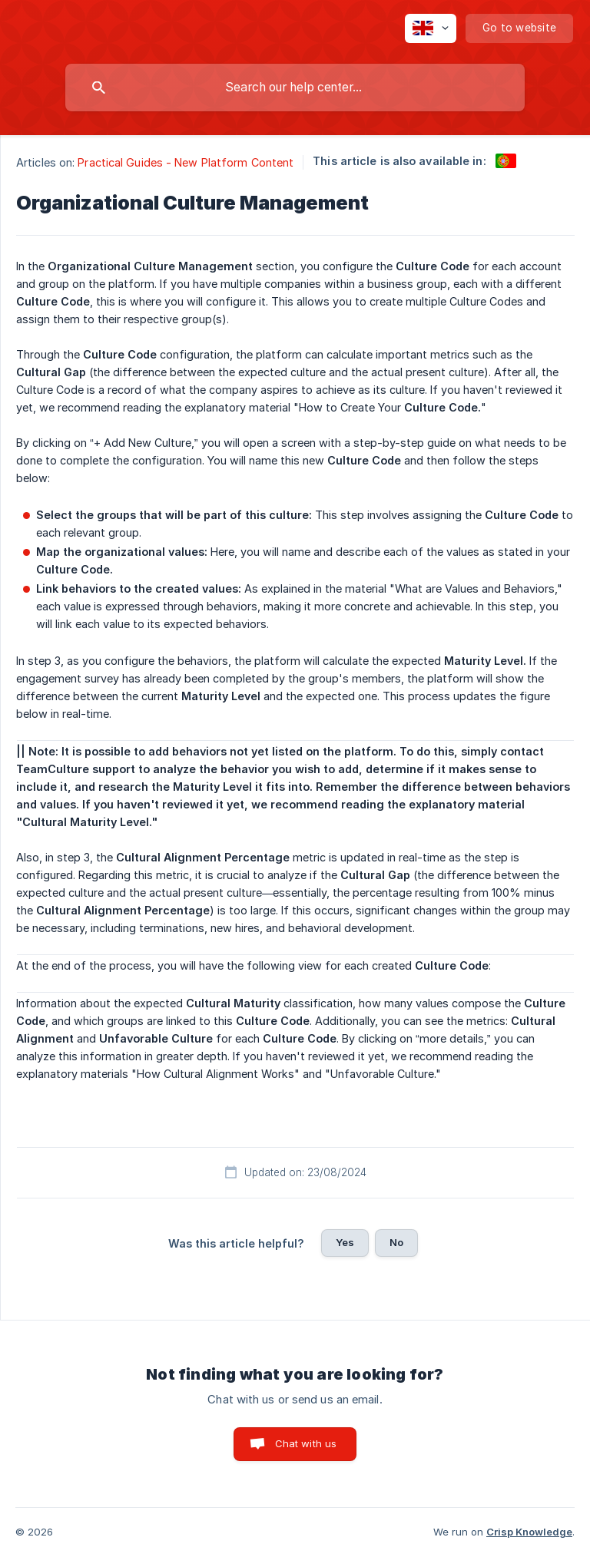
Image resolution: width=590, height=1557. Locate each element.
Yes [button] (345, 1242)
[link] (506, 161)
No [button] (396, 1242)
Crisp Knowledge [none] (529, 1532)
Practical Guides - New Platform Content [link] (185, 162)
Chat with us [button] (306, 1443)
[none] (430, 28)
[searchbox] (295, 87)
